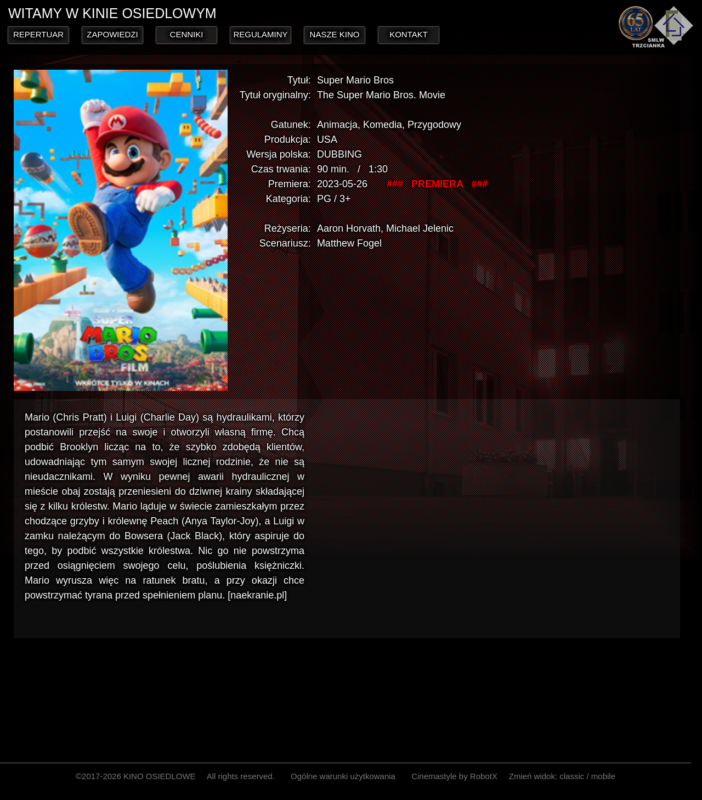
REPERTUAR (38, 34)
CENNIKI (186, 34)
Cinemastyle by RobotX (454, 776)
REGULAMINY (260, 34)
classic (571, 776)
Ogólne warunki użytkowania (343, 776)
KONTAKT (408, 34)
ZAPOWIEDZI (112, 34)
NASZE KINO (335, 34)
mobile (603, 776)
